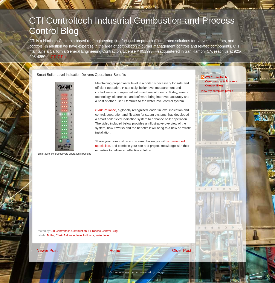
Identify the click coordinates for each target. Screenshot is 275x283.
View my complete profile (217, 90)
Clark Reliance (105, 110)
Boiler (50, 235)
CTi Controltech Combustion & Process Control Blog (221, 81)
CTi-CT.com (60, 57)
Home (114, 250)
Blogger (160, 272)
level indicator (85, 235)
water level (103, 235)
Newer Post (47, 250)
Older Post (181, 250)
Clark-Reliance (65, 235)
